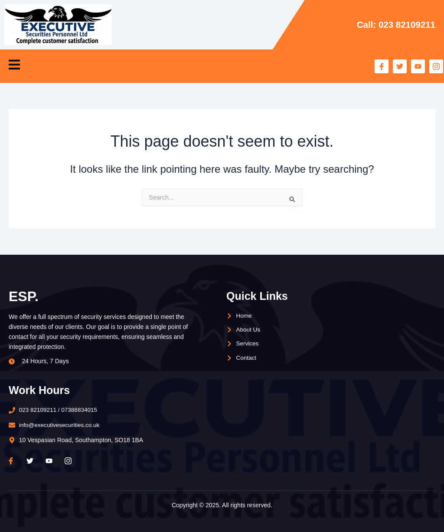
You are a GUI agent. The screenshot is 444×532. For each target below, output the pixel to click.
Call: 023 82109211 (395, 25)
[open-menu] (12, 66)
